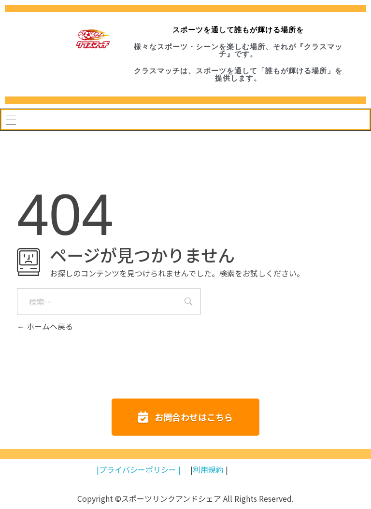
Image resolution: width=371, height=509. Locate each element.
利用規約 (208, 469)
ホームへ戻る (45, 326)
